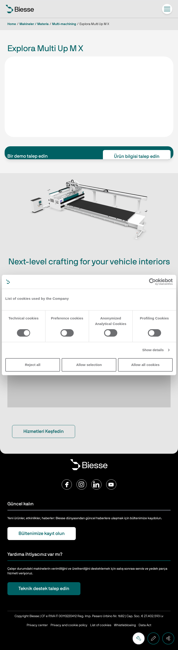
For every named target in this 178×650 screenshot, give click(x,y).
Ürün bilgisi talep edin (136, 156)
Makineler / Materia (34, 24)
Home (11, 24)
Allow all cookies (145, 365)
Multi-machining (64, 24)
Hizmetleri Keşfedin (43, 431)
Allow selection (89, 365)
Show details (153, 350)
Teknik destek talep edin (44, 588)
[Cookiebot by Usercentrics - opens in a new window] (152, 281)
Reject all (32, 365)
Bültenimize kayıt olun (42, 533)
